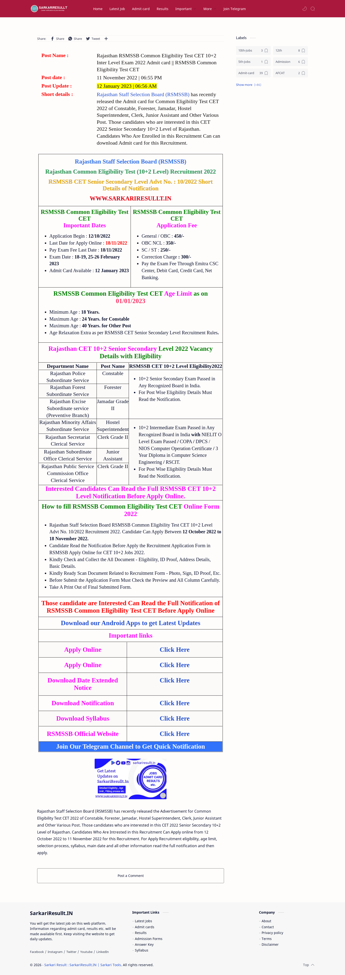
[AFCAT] (290, 73)
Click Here (175, 649)
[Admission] (290, 61)
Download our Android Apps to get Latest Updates (130, 623)
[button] (304, 8)
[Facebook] (37, 951)
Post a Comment (131, 875)
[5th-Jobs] (253, 61)
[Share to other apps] (106, 38)
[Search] (312, 8)
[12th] (290, 50)
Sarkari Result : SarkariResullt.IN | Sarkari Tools (82, 965)
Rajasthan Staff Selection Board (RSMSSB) (144, 94)
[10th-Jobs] (253, 50)
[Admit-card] (253, 73)
